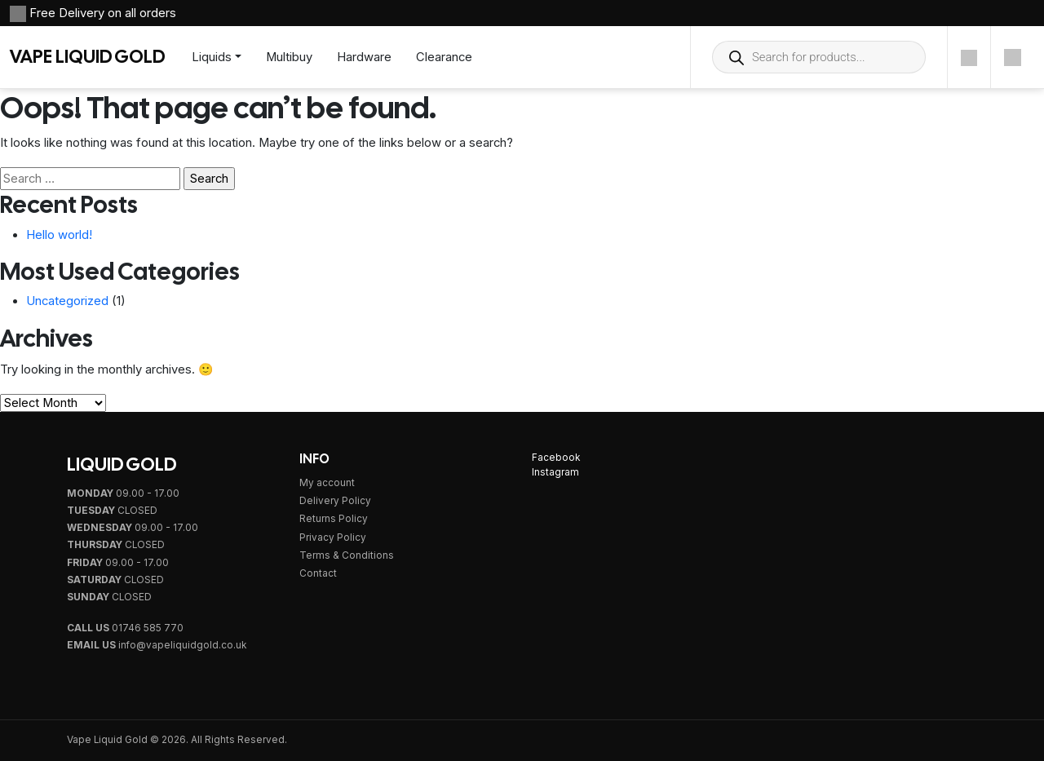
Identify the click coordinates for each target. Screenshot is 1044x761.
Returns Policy (333, 518)
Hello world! (59, 235)
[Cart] (1012, 57)
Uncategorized (67, 301)
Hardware (364, 57)
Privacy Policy (332, 537)
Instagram (555, 472)
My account (327, 483)
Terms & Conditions (346, 555)
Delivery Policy (335, 501)
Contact (318, 573)
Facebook (556, 457)
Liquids (212, 57)
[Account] (969, 57)
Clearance (444, 57)
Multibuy (289, 57)
